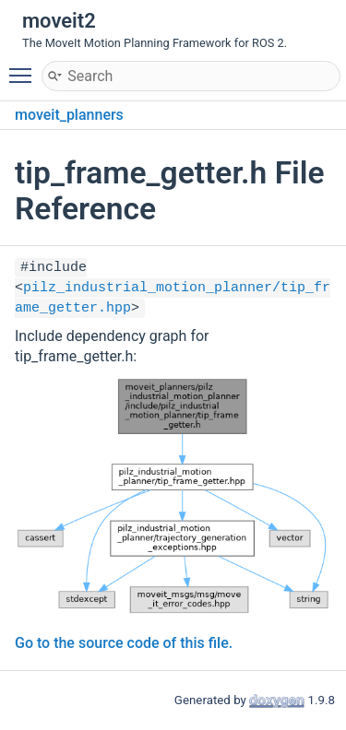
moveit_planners (69, 115)
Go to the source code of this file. (124, 643)
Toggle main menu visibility (25, 67)
